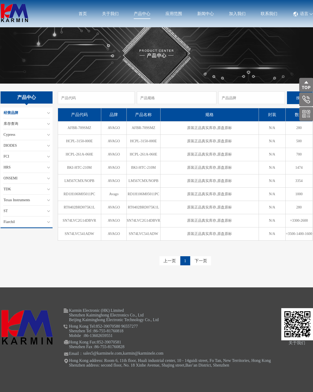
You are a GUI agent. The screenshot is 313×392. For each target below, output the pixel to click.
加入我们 (237, 13)
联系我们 (269, 13)
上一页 (169, 261)
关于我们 (110, 13)
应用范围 (173, 13)
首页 (83, 13)
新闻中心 (205, 13)
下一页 (201, 261)
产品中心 (142, 13)
